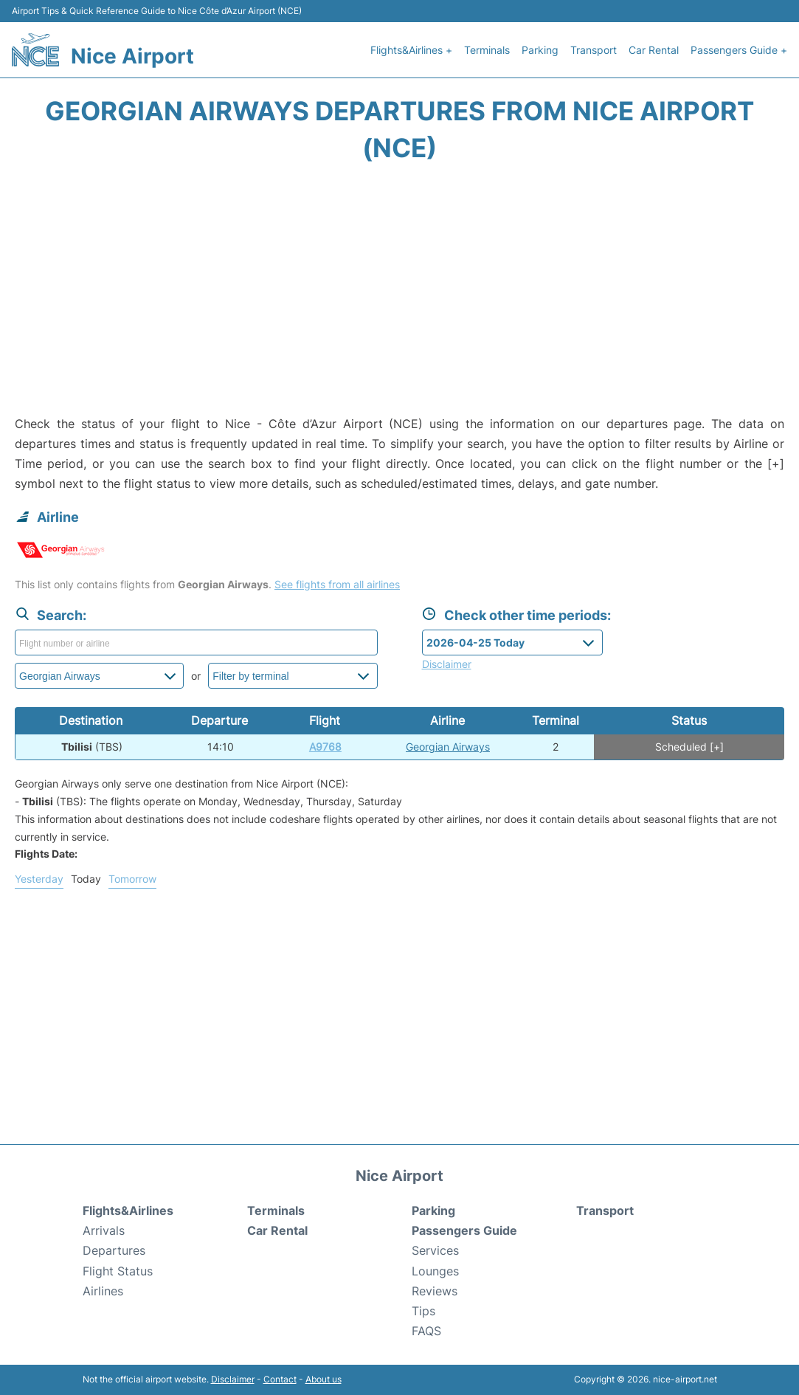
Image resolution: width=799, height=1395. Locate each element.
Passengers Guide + (739, 50)
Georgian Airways (448, 746)
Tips (423, 1310)
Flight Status (118, 1271)
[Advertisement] (399, 296)
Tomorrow (132, 878)
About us (323, 1379)
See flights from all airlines (337, 584)
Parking (540, 50)
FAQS (426, 1330)
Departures (114, 1250)
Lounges (435, 1271)
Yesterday (39, 878)
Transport (593, 50)
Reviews (434, 1291)
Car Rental (654, 50)
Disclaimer (233, 1379)
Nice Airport (132, 56)
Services (435, 1250)
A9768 (325, 746)
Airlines (103, 1291)
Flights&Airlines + (411, 50)
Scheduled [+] (689, 746)
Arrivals (104, 1230)
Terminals (487, 50)
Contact (280, 1379)
